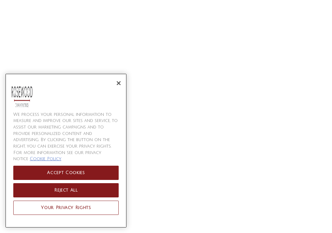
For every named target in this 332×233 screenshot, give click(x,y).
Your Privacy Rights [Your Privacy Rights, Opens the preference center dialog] (66, 207)
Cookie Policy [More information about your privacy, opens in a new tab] (45, 159)
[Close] (119, 83)
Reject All (66, 190)
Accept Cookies (66, 173)
